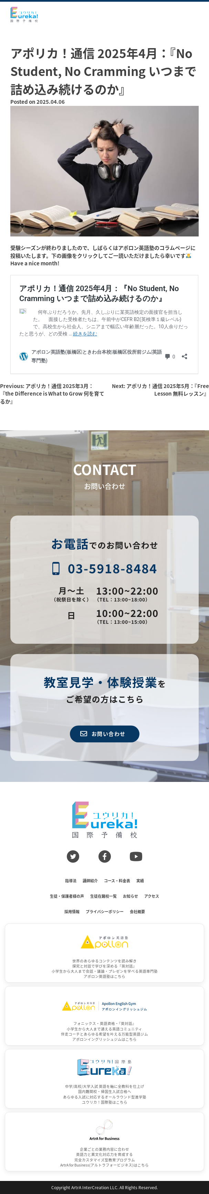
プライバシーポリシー (105, 911)
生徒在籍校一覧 (103, 896)
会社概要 (137, 911)
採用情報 (72, 911)
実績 (140, 880)
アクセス (151, 896)
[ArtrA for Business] (104, 1141)
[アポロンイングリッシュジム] (104, 1015)
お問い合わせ (103, 733)
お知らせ (130, 896)
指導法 (70, 880)
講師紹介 (90, 880)
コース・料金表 (117, 880)
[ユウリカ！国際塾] (104, 1078)
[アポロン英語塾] (104, 953)
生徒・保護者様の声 (67, 896)
